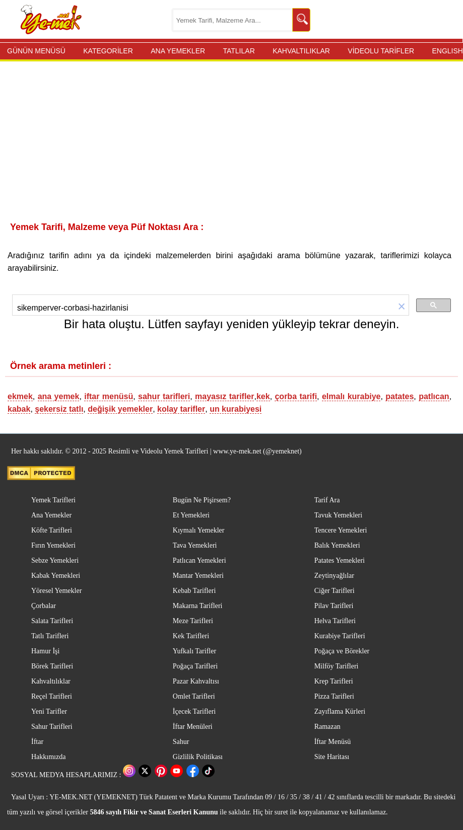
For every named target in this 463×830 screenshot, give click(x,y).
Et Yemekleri (191, 515)
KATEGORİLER (108, 51)
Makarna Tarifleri (198, 606)
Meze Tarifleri (193, 621)
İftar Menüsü (332, 741)
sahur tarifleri (164, 396)
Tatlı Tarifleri (50, 636)
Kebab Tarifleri (194, 590)
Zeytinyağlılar (334, 575)
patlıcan (434, 396)
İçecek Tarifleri (194, 711)
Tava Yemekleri (195, 545)
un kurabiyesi (235, 409)
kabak (19, 409)
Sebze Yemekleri (55, 560)
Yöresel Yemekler (56, 590)
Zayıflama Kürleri (339, 711)
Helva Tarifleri (335, 621)
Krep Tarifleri (333, 681)
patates (399, 396)
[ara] (196, 308)
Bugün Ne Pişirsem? (202, 500)
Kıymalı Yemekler (199, 530)
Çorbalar (43, 606)
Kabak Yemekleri (55, 575)
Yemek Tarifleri (53, 500)
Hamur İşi (45, 651)
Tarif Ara (327, 500)
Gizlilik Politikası (198, 757)
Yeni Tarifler (49, 711)
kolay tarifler (181, 409)
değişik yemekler (120, 409)
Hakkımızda (48, 757)
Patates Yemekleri (339, 560)
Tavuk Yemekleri (338, 515)
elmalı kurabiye (351, 396)
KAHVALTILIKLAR (301, 51)
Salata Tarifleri (52, 621)
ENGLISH (447, 51)
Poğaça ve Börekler (342, 651)
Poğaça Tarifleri (195, 666)
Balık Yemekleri (337, 545)
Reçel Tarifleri (51, 696)
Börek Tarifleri (52, 666)
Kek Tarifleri (191, 636)
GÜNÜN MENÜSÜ (36, 51)
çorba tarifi (296, 396)
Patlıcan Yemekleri (199, 560)
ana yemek (59, 396)
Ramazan (327, 726)
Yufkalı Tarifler (194, 651)
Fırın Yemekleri (53, 545)
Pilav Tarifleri (334, 606)
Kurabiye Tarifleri (339, 636)
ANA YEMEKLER (178, 51)
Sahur (181, 741)
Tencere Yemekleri (340, 530)
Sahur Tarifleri (52, 726)
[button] (394, 307)
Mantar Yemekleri (198, 575)
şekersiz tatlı (59, 409)
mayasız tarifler (224, 396)
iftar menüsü (108, 396)
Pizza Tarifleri (334, 696)
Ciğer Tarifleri (334, 590)
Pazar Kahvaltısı (196, 681)
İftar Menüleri (193, 726)
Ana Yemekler (51, 515)
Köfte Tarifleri (51, 530)
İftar (37, 741)
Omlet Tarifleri (194, 696)
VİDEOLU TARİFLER (381, 51)
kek (263, 396)
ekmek (20, 396)
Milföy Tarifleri (336, 666)
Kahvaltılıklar (51, 681)
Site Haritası (332, 757)
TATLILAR (238, 51)
